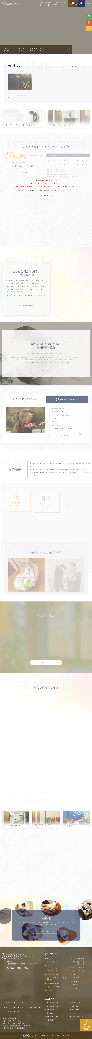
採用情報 (75, 981)
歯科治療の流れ (51, 1009)
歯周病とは (50, 1013)
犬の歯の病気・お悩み (53, 1002)
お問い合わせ (76, 978)
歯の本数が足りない (77, 1009)
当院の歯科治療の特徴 (53, 983)
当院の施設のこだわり (80, 963)
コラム (75, 988)
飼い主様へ (50, 990)
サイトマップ (76, 992)
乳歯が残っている (77, 1006)
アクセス (81, 5)
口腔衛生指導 (50, 1020)
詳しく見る (46, 662)
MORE (73, 66)
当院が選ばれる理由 (52, 974)
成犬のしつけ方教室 (78, 967)
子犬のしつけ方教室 (78, 971)
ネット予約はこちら (45, 195)
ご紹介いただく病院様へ (54, 987)
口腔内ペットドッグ (77, 1016)
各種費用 (63, 3)
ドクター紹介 (50, 965)
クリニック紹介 (40, 3)
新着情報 (75, 985)
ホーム (49, 958)
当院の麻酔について (78, 958)
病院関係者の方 (73, 5)
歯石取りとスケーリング (54, 1016)
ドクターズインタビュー (55, 970)
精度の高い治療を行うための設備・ (57, 979)
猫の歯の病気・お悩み (53, 1006)
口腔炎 (73, 1013)
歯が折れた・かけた (77, 1002)
